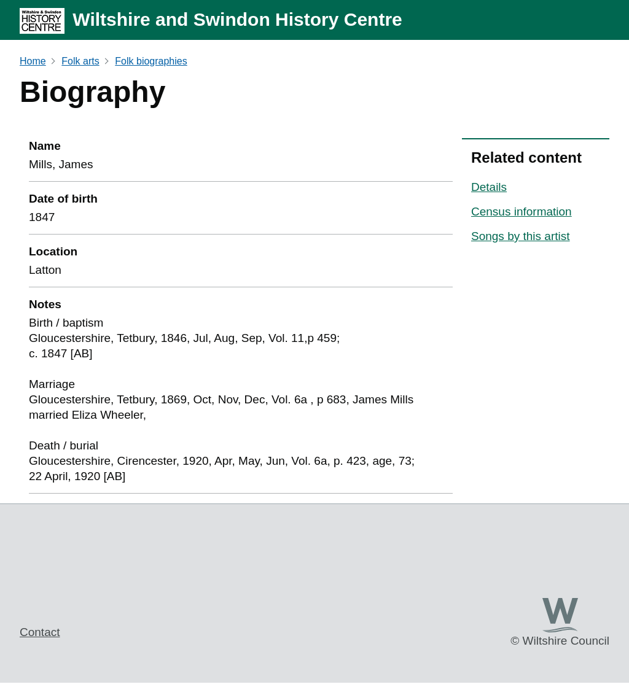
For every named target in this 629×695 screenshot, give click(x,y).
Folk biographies (151, 61)
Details (489, 187)
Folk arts (80, 61)
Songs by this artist (520, 236)
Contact (40, 632)
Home (33, 61)
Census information (521, 211)
